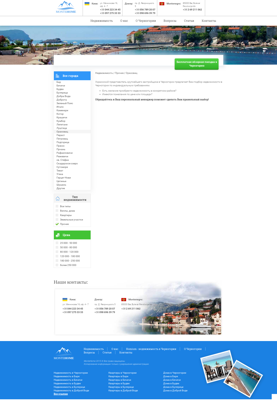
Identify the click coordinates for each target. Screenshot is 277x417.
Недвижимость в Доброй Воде (71, 408)
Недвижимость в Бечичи (68, 397)
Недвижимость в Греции (68, 283)
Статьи (189, 20)
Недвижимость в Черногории (71, 390)
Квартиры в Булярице (121, 404)
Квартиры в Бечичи (119, 397)
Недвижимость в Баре (66, 394)
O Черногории (146, 20)
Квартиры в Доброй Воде (123, 408)
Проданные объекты (66, 273)
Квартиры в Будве (118, 401)
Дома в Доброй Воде (175, 408)
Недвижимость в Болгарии (69, 280)
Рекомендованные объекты (70, 276)
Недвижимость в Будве (67, 401)
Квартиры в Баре (118, 394)
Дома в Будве (171, 401)
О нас (124, 20)
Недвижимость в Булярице (69, 404)
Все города (70, 76)
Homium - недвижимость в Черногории (151, 366)
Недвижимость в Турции (68, 287)
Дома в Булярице (173, 404)
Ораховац (131, 73)
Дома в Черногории (174, 390)
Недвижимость (101, 20)
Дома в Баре (170, 394)
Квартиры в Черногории (122, 390)
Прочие (119, 73)
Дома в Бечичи (172, 397)
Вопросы (170, 20)
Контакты (209, 20)
